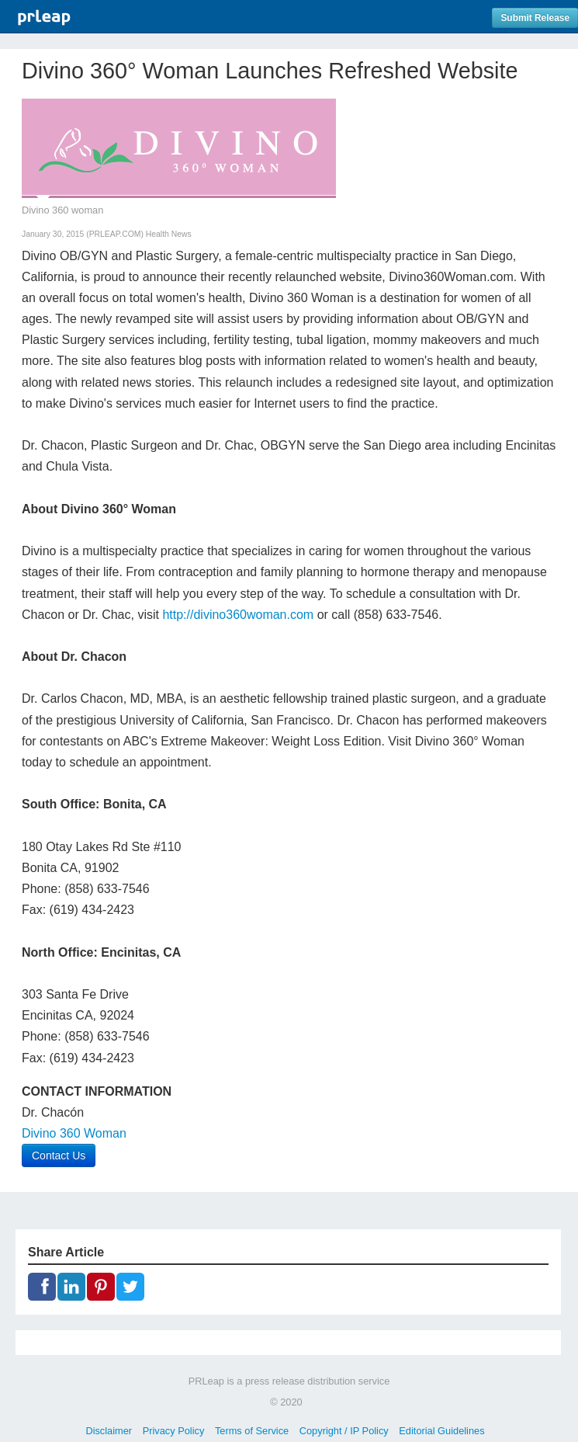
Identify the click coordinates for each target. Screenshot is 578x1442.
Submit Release (534, 17)
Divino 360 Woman (74, 1133)
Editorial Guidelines (441, 1431)
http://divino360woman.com (237, 614)
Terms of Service (252, 1431)
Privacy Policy (174, 1431)
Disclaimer (108, 1431)
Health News (169, 234)
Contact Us (58, 1155)
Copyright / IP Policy (344, 1431)
